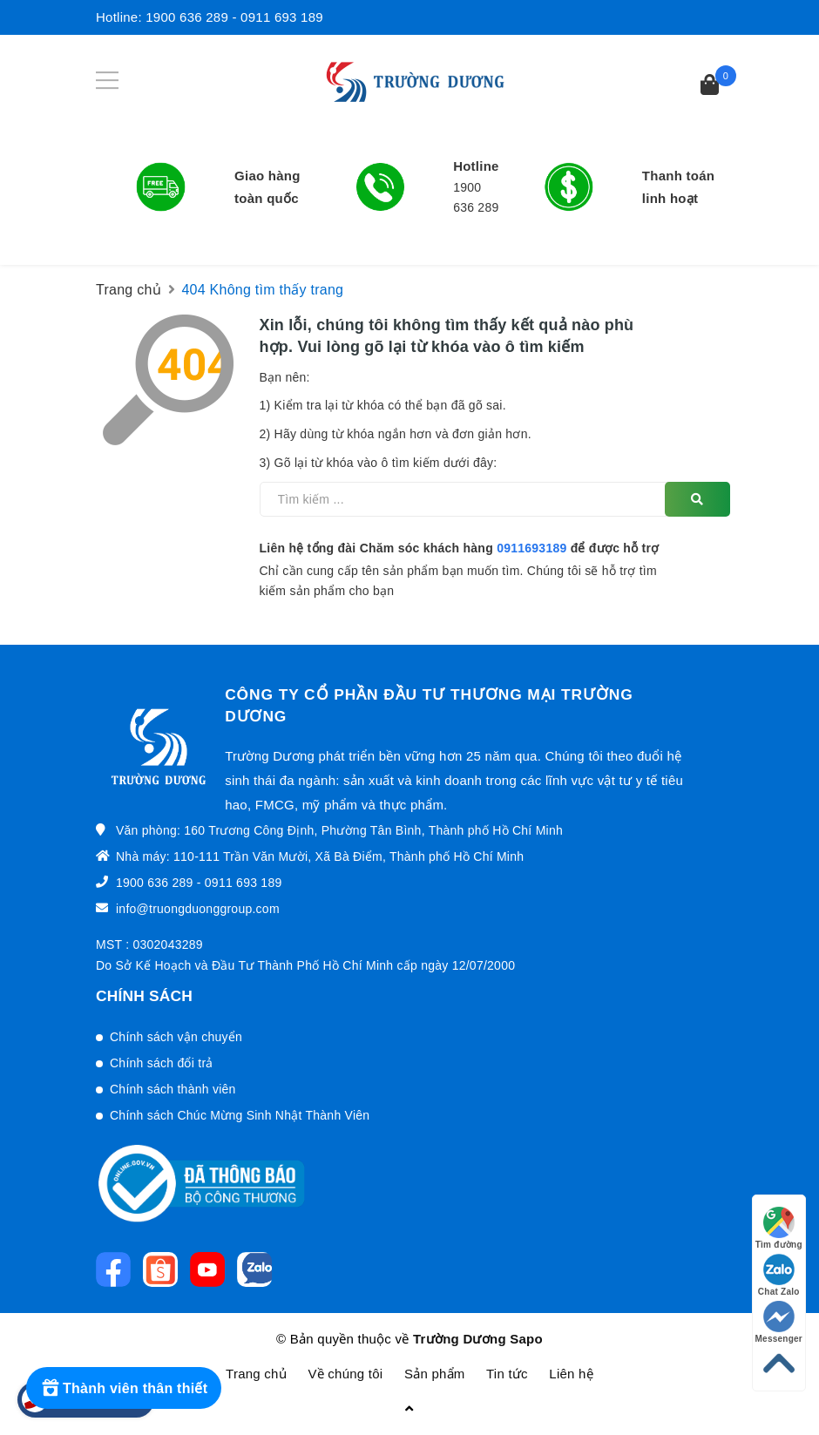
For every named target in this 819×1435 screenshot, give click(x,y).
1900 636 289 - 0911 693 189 (234, 17)
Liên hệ (571, 1373)
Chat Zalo (779, 1275)
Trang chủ (256, 1373)
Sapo (526, 1338)
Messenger (779, 1322)
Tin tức (507, 1373)
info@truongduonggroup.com (198, 909)
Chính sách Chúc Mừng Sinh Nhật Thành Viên (239, 1115)
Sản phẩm (434, 1373)
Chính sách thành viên (173, 1089)
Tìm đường (778, 1228)
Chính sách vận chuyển (176, 1037)
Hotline (476, 166)
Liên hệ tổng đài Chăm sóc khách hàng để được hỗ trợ (460, 548)
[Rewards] (123, 1388)
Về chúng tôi (345, 1373)
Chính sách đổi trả (161, 1063)
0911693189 (531, 548)
